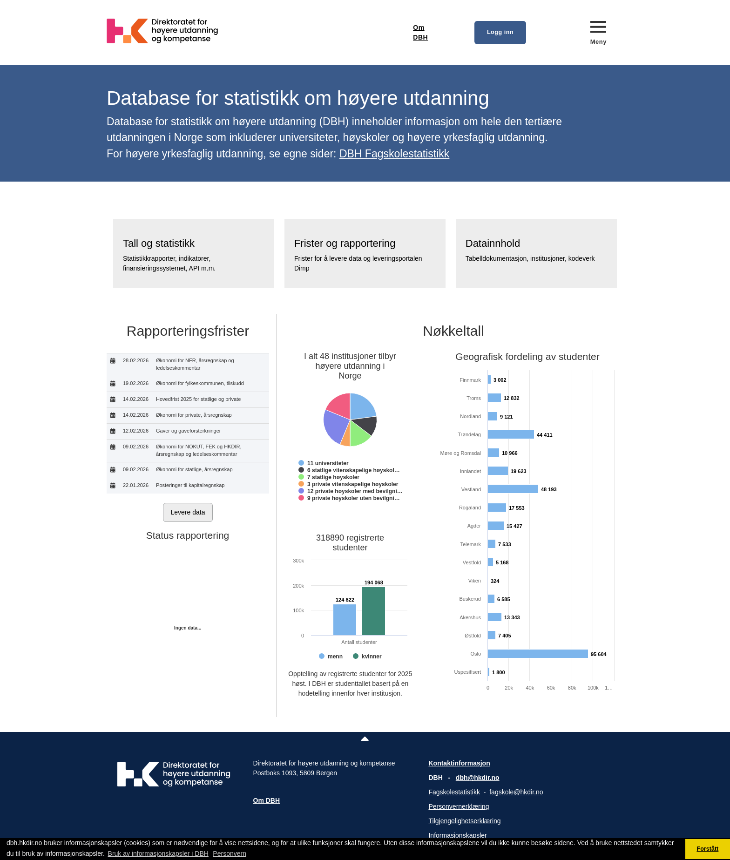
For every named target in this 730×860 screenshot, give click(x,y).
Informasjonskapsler (457, 835)
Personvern (229, 853)
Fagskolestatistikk (454, 792)
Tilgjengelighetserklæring (464, 821)
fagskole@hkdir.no (516, 792)
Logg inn (500, 32)
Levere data (188, 512)
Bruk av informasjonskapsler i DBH (158, 853)
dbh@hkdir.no (478, 777)
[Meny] (598, 32)
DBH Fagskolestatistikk (394, 154)
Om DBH (420, 32)
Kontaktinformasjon (459, 763)
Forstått (707, 849)
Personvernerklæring (458, 806)
